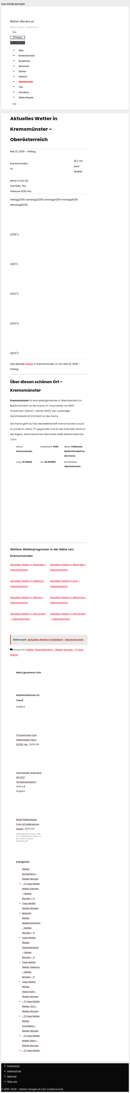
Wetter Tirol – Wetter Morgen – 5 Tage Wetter (31, 1011)
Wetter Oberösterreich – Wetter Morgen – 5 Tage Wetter (30, 952)
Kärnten (22, 71)
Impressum (13, 1065)
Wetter (29, 364)
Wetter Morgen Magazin (30, 911)
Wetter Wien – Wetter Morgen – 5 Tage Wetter (31, 1045)
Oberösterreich (26, 82)
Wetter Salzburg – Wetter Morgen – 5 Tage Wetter (31, 974)
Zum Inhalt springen (13, 3)
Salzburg (23, 76)
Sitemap (12, 1076)
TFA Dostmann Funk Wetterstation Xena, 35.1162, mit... (26, 740)
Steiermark (24, 66)
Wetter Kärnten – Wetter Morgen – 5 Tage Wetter (30, 896)
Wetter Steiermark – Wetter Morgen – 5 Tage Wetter (31, 994)
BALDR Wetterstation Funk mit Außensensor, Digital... (28, 824)
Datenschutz (14, 1071)
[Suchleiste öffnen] (14, 32)
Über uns (12, 1081)
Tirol (21, 87)
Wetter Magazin (26, 97)
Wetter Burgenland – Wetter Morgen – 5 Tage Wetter (31, 876)
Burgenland (24, 61)
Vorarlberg (24, 92)
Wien (21, 50)
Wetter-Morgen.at (22, 21)
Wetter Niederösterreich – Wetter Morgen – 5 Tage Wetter (31, 927)
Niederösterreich (27, 55)
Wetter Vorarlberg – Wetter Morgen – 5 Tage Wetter (31, 1028)
